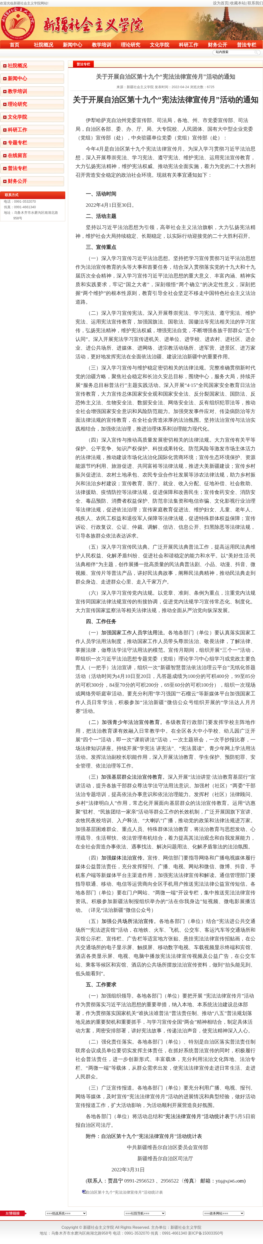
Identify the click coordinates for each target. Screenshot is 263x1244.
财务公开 (217, 44)
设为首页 (220, 3)
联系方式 (11, 195)
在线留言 (17, 155)
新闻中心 (72, 44)
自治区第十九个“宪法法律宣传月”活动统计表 (124, 1192)
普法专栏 (246, 44)
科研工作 (188, 44)
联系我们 (255, 3)
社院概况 (43, 44)
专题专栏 (17, 142)
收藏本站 (238, 3)
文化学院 (159, 44)
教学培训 (101, 44)
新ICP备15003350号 (205, 1233)
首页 (14, 44)
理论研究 (130, 44)
